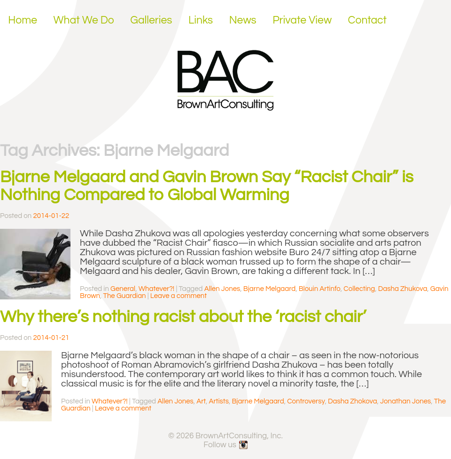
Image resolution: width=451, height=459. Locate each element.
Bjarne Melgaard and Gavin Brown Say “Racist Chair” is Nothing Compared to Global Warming (206, 186)
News (243, 20)
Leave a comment (178, 295)
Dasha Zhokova (352, 401)
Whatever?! (157, 288)
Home (22, 20)
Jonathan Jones (405, 401)
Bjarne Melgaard (269, 288)
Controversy (306, 401)
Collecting (359, 288)
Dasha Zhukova (403, 288)
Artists (218, 401)
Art (201, 401)
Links (200, 20)
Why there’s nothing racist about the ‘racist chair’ (183, 317)
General (122, 288)
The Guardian (124, 295)
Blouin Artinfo (320, 288)
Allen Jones (222, 288)
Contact (367, 20)
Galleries (151, 20)
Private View (302, 20)
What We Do (84, 20)
